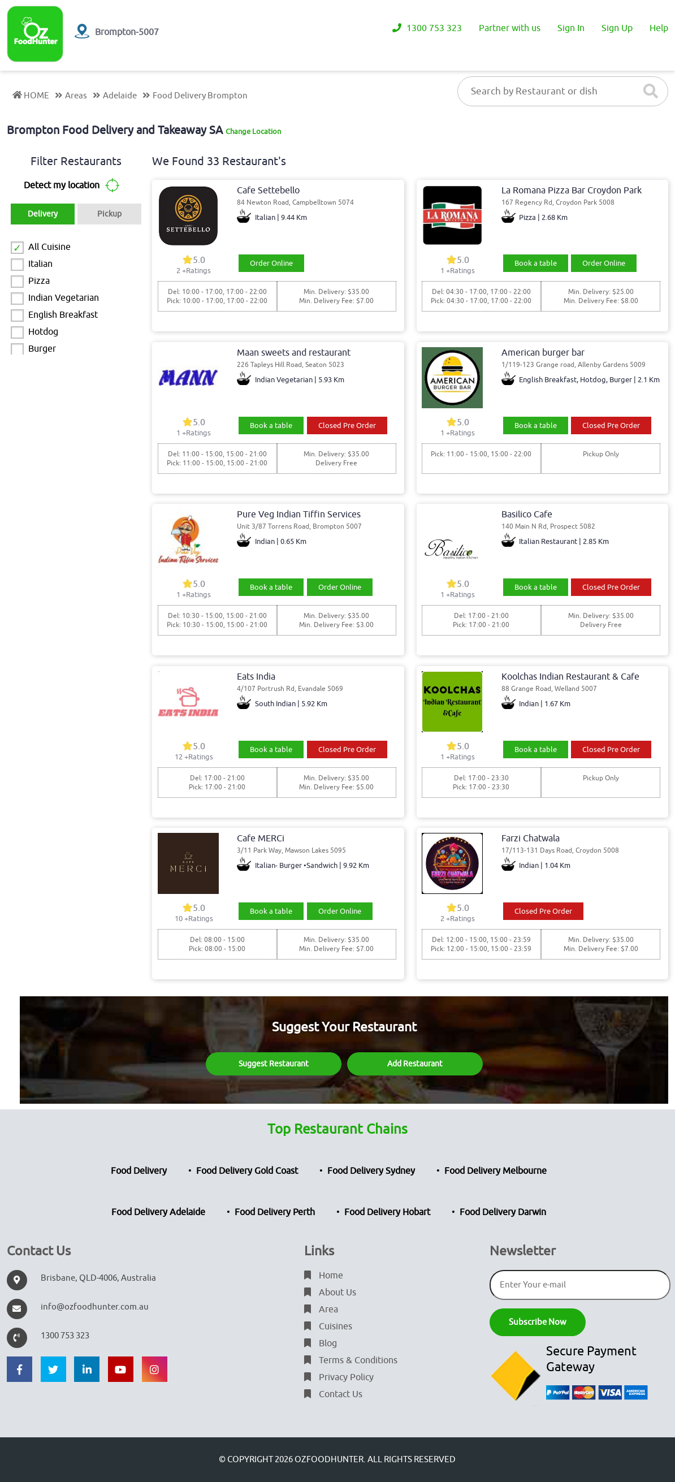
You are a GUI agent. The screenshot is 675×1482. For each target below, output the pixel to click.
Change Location (253, 131)
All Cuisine (49, 247)
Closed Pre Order (347, 425)
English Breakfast (63, 315)
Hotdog (43, 332)
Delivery (43, 214)
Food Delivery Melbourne (495, 1171)
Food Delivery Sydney (371, 1171)
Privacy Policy (339, 1377)
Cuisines (328, 1326)
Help (659, 28)
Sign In (571, 28)
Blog (320, 1343)
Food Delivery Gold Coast (247, 1171)
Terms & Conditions (350, 1360)
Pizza (39, 281)
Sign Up (617, 28)
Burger (42, 349)
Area (321, 1309)
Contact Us (333, 1394)
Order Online (271, 263)
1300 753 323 (427, 28)
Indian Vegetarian (63, 298)
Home (323, 1275)
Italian (40, 264)
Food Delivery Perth (275, 1212)
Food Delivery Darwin (503, 1212)
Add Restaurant (415, 1064)
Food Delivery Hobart (387, 1212)
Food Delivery (139, 1171)
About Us (330, 1292)
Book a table (535, 263)
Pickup (109, 214)
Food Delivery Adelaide (158, 1212)
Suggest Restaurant (274, 1064)
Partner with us (509, 28)
